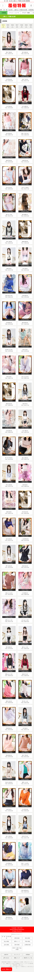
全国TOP (6, 954)
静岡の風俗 (17, 938)
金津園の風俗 (28, 944)
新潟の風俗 (27, 938)
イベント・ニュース (14, 12)
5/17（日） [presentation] (17, 26)
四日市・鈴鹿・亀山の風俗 (17, 948)
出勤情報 (3, 12)
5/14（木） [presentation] (3, 26)
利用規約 (28, 954)
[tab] (3, 26)
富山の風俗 (6, 941)
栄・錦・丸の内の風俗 (6, 937)
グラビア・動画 (26, 12)
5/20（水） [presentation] (31, 26)
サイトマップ (17, 954)
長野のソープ (17, 941)
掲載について (17, 957)
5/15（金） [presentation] (8, 26)
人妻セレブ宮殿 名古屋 (9, 16)
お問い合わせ (6, 957)
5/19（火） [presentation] (26, 26)
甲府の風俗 (27, 941)
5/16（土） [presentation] (12, 26)
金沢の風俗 (6, 944)
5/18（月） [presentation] (22, 26)
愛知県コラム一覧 (28, 957)
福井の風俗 (17, 944)
